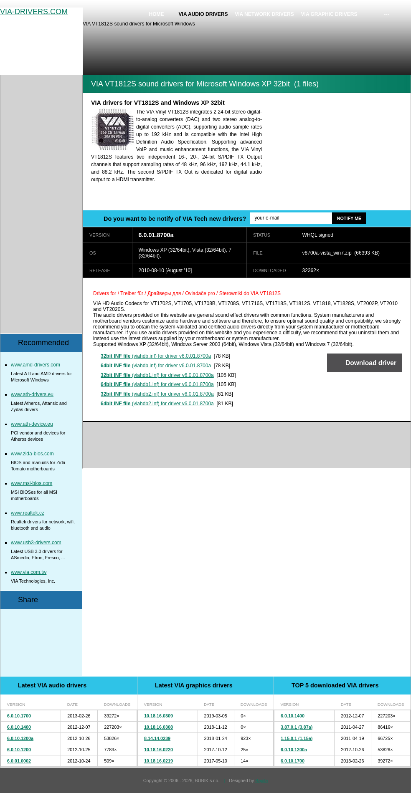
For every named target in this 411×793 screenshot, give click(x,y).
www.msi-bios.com (31, 483)
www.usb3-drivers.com (36, 543)
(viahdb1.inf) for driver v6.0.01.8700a (157, 375)
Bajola (261, 780)
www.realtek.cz (27, 513)
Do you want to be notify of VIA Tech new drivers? (175, 218)
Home (156, 14)
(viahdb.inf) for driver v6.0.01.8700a (156, 356)
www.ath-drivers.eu (32, 394)
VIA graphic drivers (329, 14)
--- (386, 14)
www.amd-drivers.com (35, 365)
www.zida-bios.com (32, 454)
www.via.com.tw (28, 572)
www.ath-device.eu (32, 424)
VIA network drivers (264, 14)
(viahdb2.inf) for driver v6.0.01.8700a (157, 394)
